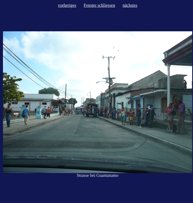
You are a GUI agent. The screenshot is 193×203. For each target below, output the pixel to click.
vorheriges (67, 5)
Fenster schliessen (99, 5)
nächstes (130, 5)
